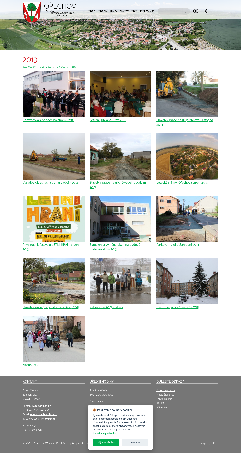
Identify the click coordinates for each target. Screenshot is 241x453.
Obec (91, 11)
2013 (74, 66)
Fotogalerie (62, 66)
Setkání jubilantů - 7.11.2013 (108, 119)
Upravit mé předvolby (104, 433)
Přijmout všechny (106, 442)
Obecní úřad (107, 11)
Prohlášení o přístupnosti (69, 443)
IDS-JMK (160, 403)
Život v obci (128, 11)
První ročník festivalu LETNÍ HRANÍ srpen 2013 (51, 246)
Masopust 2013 (33, 364)
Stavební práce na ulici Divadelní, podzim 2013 (118, 184)
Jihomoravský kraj (165, 390)
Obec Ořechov (29, 66)
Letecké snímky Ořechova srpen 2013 (182, 182)
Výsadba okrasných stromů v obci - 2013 (50, 182)
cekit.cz (214, 443)
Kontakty (147, 11)
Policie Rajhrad (164, 398)
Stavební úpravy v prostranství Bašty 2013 (51, 307)
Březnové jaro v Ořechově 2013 (177, 307)
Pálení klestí (162, 407)
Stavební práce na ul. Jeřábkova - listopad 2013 (184, 122)
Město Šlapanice (165, 394)
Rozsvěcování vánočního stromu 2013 (48, 119)
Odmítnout (135, 442)
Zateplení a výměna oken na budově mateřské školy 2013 (115, 246)
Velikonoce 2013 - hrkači (106, 307)
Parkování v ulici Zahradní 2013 (177, 244)
